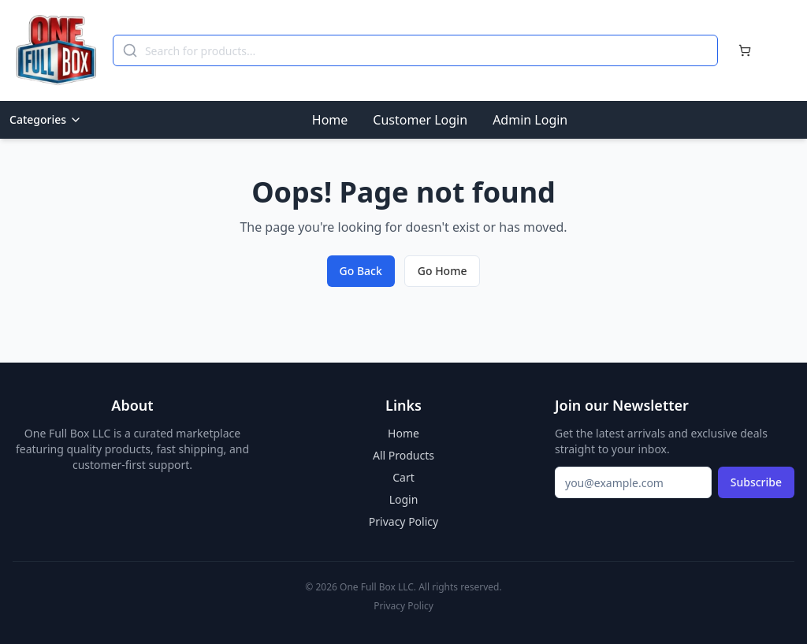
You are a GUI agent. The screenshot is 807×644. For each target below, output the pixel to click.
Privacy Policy (403, 521)
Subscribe (756, 482)
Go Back (361, 270)
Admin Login (530, 119)
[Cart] (745, 50)
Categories (45, 119)
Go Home (442, 270)
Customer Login (420, 119)
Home (330, 119)
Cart (403, 477)
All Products (403, 455)
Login (403, 499)
